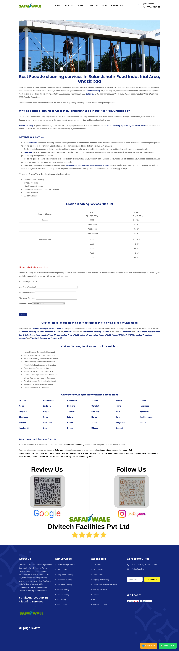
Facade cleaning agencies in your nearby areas (126, 125)
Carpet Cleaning (63, 595)
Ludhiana (71, 406)
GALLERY (94, 5)
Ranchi (70, 428)
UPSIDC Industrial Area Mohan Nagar (88, 335)
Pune (118, 411)
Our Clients (97, 565)
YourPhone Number (47, 293)
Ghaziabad (126, 332)
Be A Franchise (98, 570)
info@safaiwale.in (137, 569)
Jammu (94, 400)
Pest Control (62, 605)
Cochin (143, 400)
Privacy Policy (98, 575)
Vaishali (22, 422)
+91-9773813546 (151, 6)
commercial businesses (92, 165)
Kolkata (143, 422)
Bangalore (120, 422)
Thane (118, 406)
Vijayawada (144, 411)
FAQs (95, 600)
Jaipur (94, 422)
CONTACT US (117, 5)
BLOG (104, 5)
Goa (45, 428)
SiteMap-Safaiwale (100, 590)
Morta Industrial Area (63, 335)
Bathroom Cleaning (64, 580)
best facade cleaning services (96, 332)
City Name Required (48, 298)
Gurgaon (23, 411)
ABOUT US (69, 5)
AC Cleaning (61, 600)
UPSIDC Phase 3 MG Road (115, 335)
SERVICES (82, 5)
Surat (118, 417)
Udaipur (94, 428)
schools (105, 165)
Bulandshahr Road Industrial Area (39, 335)
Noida (21, 406)
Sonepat (71, 411)
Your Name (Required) (48, 281)
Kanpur (46, 411)
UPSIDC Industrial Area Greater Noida (46, 338)
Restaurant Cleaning (64, 585)
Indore (70, 417)
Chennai (119, 428)
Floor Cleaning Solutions (66, 565)
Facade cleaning (92, 91)
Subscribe (152, 579)
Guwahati (95, 406)
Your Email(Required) (48, 287)
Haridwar (95, 417)
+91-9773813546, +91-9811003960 (144, 565)
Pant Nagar (96, 411)
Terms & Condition (100, 605)
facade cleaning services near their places (41, 332)
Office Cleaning (62, 570)
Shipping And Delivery (101, 580)
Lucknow (47, 406)
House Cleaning (63, 590)
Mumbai (119, 400)
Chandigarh (72, 400)
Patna (45, 417)
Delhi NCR (23, 400)
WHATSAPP (167, 646)
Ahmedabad (48, 400)
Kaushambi (24, 428)
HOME (57, 5)
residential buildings (73, 165)
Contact (96, 595)
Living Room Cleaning (65, 575)
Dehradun (47, 422)
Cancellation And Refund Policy (105, 585)
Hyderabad (144, 406)
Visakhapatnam (146, 417)
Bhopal (70, 422)
